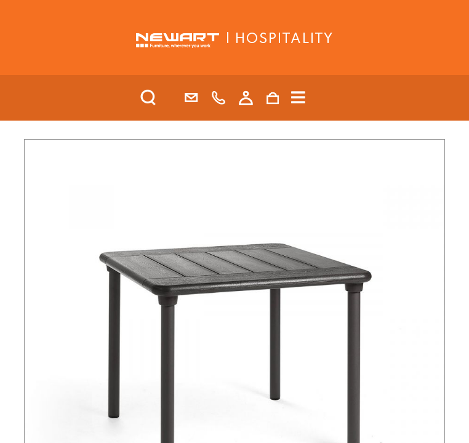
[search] (164, 98)
